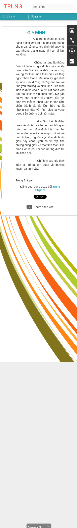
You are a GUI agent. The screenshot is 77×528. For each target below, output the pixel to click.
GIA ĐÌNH (36, 32)
